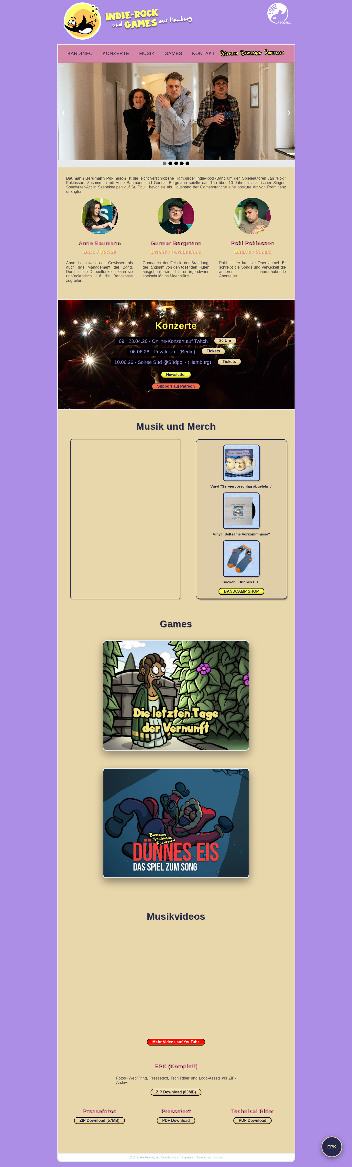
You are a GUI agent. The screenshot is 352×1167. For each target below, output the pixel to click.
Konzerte (116, 53)
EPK (331, 1147)
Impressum (188, 1157)
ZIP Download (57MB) (99, 1120)
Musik (147, 53)
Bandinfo (80, 53)
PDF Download (176, 1120)
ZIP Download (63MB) (176, 1092)
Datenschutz (204, 1157)
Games (173, 53)
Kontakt (203, 53)
